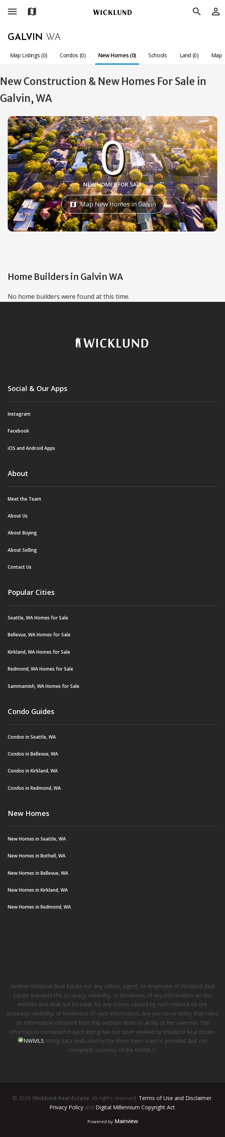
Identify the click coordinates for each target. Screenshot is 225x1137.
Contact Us (20, 567)
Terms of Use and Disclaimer (175, 1098)
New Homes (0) (117, 55)
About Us (18, 516)
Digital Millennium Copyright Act (135, 1107)
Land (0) (189, 55)
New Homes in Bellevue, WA (38, 873)
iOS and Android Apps (31, 448)
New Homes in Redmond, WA (39, 907)
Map (216, 55)
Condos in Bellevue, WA (33, 754)
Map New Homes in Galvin (112, 204)
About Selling (22, 550)
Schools (157, 55)
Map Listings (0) (28, 55)
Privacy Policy (66, 1107)
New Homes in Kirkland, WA (38, 890)
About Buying (22, 532)
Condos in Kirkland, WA (33, 770)
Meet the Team (24, 499)
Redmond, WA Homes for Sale (40, 669)
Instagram (19, 414)
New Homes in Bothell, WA (36, 855)
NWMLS (34, 1040)
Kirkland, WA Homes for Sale (39, 652)
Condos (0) (73, 55)
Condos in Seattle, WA (32, 737)
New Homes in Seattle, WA (37, 839)
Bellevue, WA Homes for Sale (39, 634)
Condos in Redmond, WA (34, 788)
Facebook (18, 431)
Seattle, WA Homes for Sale (38, 617)
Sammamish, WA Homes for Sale (43, 686)
